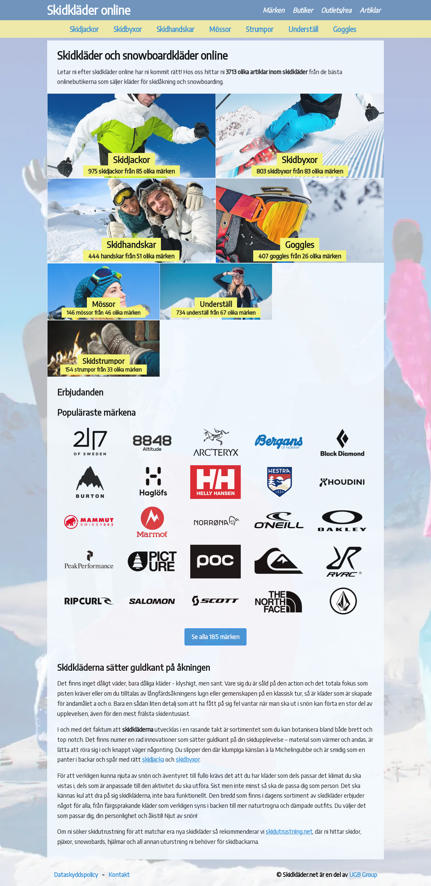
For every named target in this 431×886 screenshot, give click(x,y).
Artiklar (370, 10)
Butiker (303, 10)
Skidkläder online (88, 10)
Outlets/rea (336, 10)
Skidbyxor (127, 29)
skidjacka (153, 759)
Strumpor (259, 29)
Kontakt (119, 874)
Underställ (303, 29)
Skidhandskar (175, 29)
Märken (274, 10)
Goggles (344, 29)
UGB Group (363, 874)
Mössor (220, 29)
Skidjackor (84, 29)
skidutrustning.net (289, 831)
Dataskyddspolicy (76, 874)
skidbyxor (188, 759)
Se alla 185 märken (215, 636)
